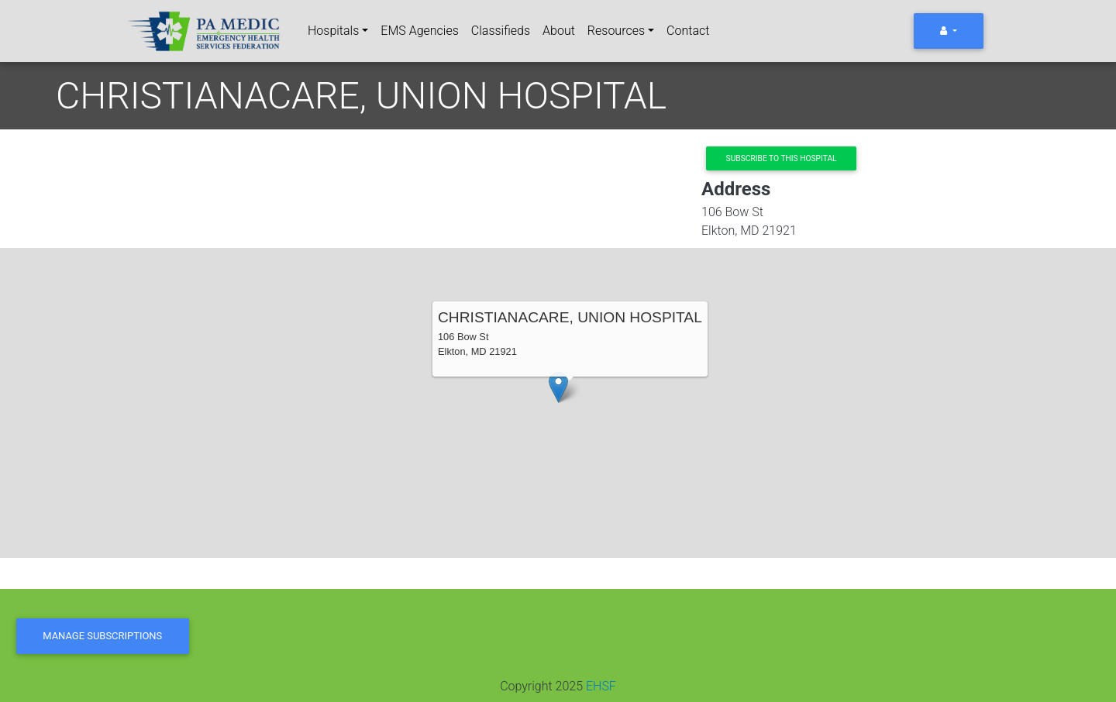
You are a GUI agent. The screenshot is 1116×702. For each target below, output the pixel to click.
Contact (687, 30)
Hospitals (333, 30)
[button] (558, 387)
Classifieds (500, 30)
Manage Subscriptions (102, 636)
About (558, 30)
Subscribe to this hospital (781, 158)
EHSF (601, 686)
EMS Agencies (419, 30)
